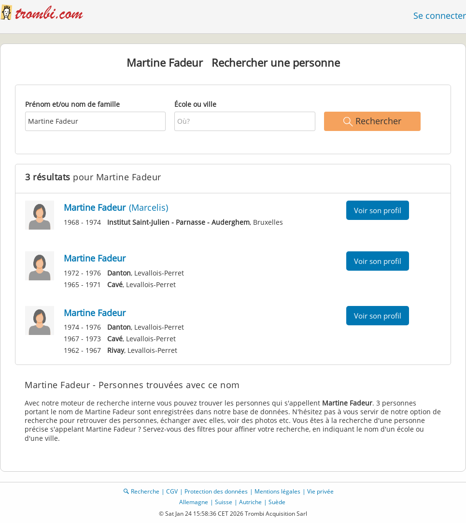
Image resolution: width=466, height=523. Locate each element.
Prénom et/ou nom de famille (72, 104)
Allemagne (193, 502)
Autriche (250, 502)
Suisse (223, 502)
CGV (172, 491)
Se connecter (439, 15)
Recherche (145, 491)
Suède (276, 502)
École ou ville (195, 104)
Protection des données (216, 491)
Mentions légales (277, 491)
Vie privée (320, 491)
